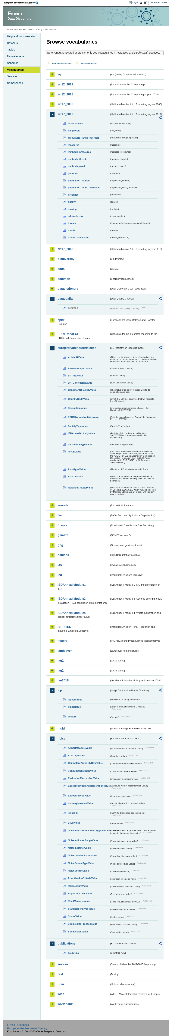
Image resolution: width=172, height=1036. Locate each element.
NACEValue (74, 451)
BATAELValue (75, 375)
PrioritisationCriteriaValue (82, 878)
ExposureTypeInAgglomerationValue (89, 785)
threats (72, 223)
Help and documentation (21, 36)
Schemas (12, 63)
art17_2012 (65, 114)
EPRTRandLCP (68, 334)
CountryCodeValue (78, 399)
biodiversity (66, 258)
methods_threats (77, 159)
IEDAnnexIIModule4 (72, 612)
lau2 (61, 670)
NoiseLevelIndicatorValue (82, 855)
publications (66, 943)
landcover (65, 650)
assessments (75, 123)
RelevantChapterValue (80, 487)
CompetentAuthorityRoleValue (85, 763)
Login (135, 2)
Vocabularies (15, 69)
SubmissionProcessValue (82, 923)
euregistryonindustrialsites (77, 347)
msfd (61, 728)
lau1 (61, 660)
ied (60, 575)
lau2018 (63, 680)
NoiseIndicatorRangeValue (83, 840)
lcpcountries (75, 699)
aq (59, 74)
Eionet (22, 29)
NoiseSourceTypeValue (81, 863)
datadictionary (68, 288)
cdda (61, 268)
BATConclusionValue (80, 382)
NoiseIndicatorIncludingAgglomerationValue (89, 830)
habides (63, 555)
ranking (72, 209)
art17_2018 (65, 249)
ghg (60, 545)
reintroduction (76, 216)
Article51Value (76, 357)
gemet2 (63, 535)
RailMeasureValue (78, 886)
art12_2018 (65, 94)
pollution (73, 173)
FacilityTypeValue (78, 426)
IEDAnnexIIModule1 (72, 584)
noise (61, 738)
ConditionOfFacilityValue (82, 390)
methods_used (76, 166)
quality (72, 201)
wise (61, 994)
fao (60, 515)
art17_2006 (65, 104)
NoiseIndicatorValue (79, 847)
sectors (72, 716)
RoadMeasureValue (79, 901)
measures (73, 145)
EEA (22, 3)
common (64, 278)
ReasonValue (75, 476)
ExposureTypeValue (79, 795)
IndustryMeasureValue (80, 803)
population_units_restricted (84, 187)
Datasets (12, 43)
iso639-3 (72, 813)
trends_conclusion (78, 237)
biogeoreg (74, 130)
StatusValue (75, 916)
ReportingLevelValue (80, 893)
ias (60, 565)
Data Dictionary (35, 29)
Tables (11, 49)
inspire (62, 640)
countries (73, 953)
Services (12, 76)
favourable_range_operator (83, 137)
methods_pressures (79, 152)
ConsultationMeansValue (82, 770)
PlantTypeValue (77, 469)
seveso (63, 964)
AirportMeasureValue (80, 747)
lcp (60, 690)
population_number (79, 180)
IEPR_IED (64, 626)
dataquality (65, 298)
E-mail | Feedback (18, 1024)
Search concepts (89, 63)
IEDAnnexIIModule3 (72, 598)
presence (73, 194)
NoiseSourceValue (78, 870)
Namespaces (15, 82)
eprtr (61, 320)
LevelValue (74, 822)
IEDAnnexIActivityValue (81, 433)
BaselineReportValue (80, 368)
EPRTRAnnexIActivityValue (83, 417)
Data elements (15, 56)
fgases (62, 525)
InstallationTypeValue (80, 444)
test (60, 974)
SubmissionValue (78, 931)
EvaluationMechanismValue (83, 778)
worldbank (65, 1004)
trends (71, 230)
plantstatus (74, 706)
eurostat (63, 505)
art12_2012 (65, 84)
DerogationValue (77, 408)
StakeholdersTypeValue (81, 908)
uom (61, 984)
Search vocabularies (61, 63)
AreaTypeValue (76, 755)
